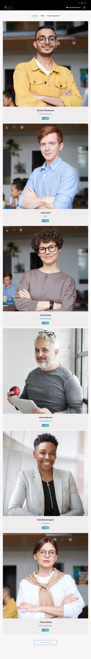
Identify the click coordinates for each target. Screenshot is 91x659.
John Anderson (45, 417)
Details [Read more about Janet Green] (45, 323)
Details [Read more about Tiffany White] (45, 630)
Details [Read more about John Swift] (45, 220)
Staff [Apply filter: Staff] (42, 16)
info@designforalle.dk (73, 7)
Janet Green (45, 315)
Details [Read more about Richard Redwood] (45, 118)
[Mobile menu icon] (84, 7)
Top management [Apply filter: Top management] (53, 16)
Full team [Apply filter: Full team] (35, 16)
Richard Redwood (45, 110)
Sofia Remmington (45, 520)
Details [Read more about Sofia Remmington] (45, 527)
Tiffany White (45, 622)
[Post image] (45, 64)
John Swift (45, 213)
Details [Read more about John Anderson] (45, 425)
